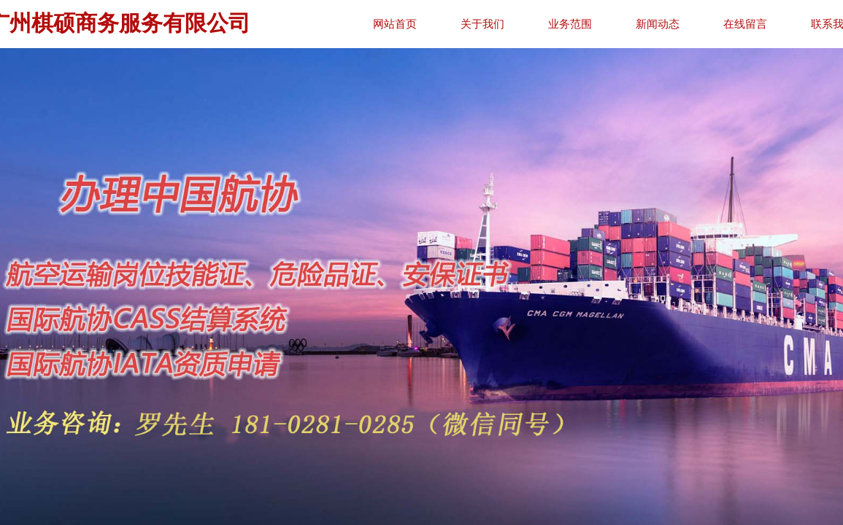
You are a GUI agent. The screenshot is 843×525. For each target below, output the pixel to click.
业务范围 (610, 24)
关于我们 (522, 24)
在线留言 (785, 24)
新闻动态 (698, 24)
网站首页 (435, 24)
